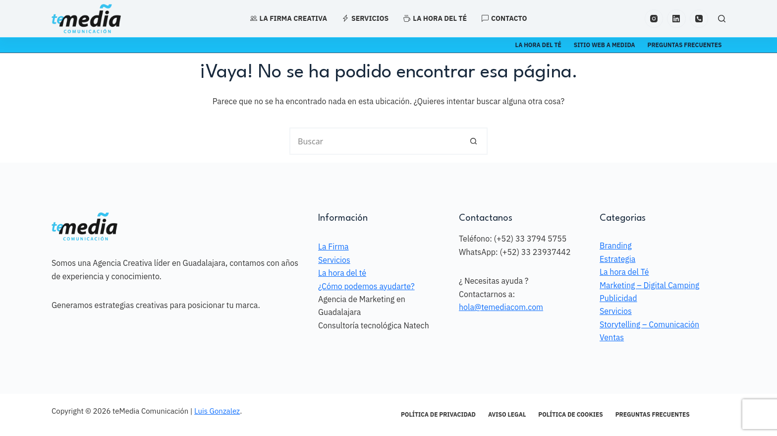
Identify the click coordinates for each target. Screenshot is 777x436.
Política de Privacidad (438, 414)
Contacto (504, 18)
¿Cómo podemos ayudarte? (366, 286)
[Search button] (474, 141)
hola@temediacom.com (501, 307)
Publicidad (618, 298)
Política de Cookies (570, 414)
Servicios (365, 18)
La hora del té (435, 18)
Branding (616, 245)
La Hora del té (538, 45)
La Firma (333, 246)
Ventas (612, 337)
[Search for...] (374, 141)
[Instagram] (654, 18)
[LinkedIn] (676, 18)
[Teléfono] (699, 18)
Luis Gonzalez (217, 411)
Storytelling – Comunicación (649, 324)
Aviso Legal (507, 414)
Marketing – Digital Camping (649, 285)
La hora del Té (624, 272)
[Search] (721, 18)
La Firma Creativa (288, 18)
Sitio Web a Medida (604, 45)
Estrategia (617, 259)
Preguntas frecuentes (685, 45)
